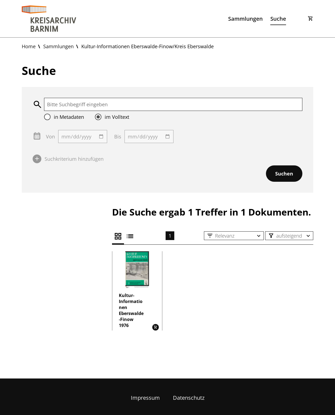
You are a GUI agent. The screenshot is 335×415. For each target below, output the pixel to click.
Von (50, 136)
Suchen (284, 173)
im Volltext (117, 117)
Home (29, 46)
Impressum (145, 397)
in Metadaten (69, 117)
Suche (278, 18)
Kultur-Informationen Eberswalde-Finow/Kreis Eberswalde (147, 46)
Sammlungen (245, 18)
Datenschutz (188, 397)
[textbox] (173, 104)
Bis (117, 136)
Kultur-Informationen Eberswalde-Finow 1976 (131, 310)
